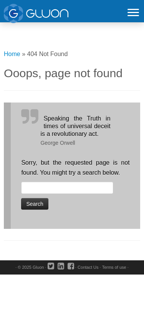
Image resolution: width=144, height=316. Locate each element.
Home (12, 54)
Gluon (38, 267)
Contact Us (88, 267)
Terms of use (114, 267)
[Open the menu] (133, 13)
